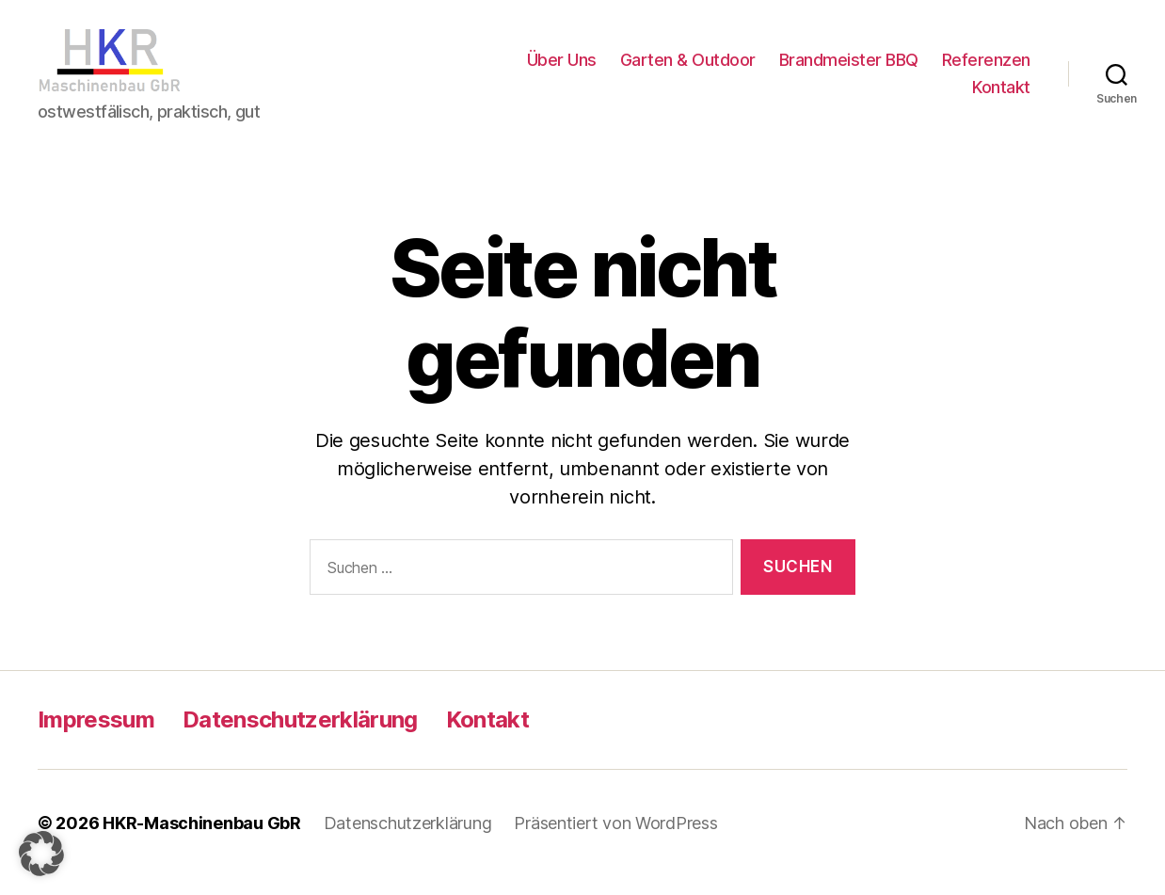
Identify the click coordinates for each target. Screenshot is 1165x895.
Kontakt (1001, 97)
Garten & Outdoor (688, 69)
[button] (41, 853)
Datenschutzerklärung (300, 738)
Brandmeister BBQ (848, 69)
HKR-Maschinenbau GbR (202, 842)
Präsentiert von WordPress (615, 842)
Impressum (96, 738)
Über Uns (562, 69)
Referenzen (986, 69)
